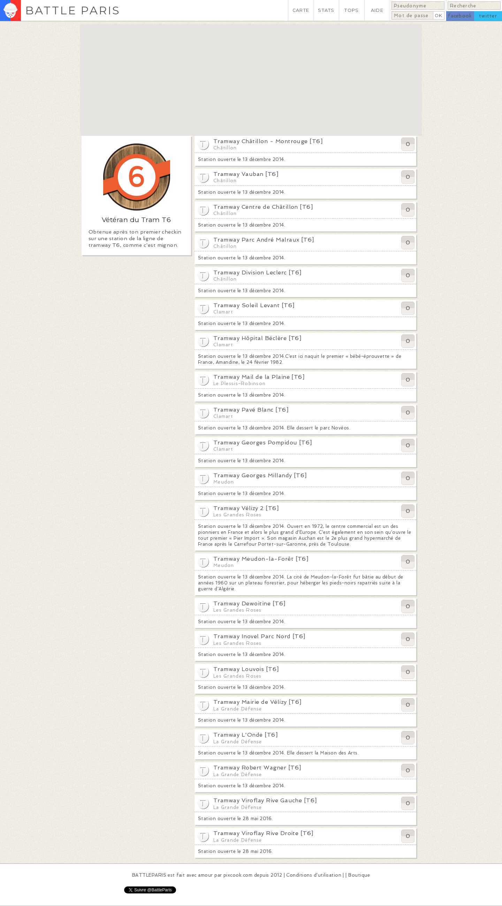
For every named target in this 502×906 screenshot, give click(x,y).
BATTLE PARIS (72, 10)
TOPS (351, 10)
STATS (326, 10)
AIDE (377, 10)
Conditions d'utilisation (313, 875)
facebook (460, 16)
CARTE (300, 10)
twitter (488, 16)
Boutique (359, 875)
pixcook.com (237, 875)
